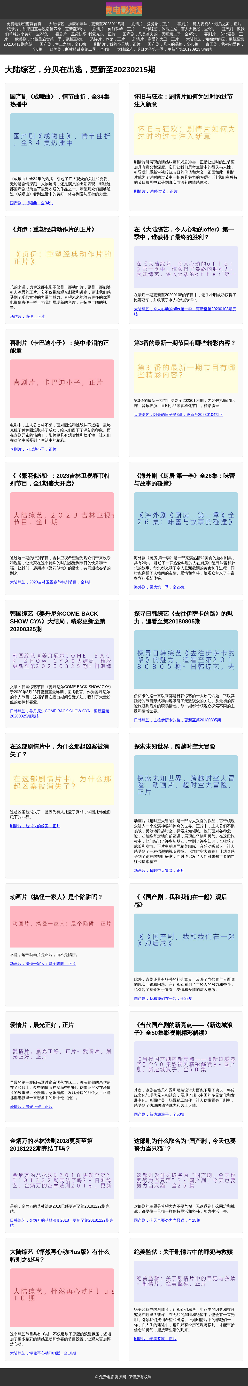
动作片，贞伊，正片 (27, 316)
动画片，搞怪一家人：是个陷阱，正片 (43, 964)
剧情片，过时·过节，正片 (156, 191)
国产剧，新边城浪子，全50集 (159, 1114)
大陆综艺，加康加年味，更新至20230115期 (86, 24)
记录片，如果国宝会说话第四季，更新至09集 (46, 29)
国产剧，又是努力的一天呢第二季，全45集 (160, 34)
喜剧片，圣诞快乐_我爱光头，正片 (85, 34)
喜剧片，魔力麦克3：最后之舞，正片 (209, 24)
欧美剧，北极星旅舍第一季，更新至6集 (49, 39)
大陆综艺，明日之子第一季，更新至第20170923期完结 (164, 49)
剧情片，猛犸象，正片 (150, 24)
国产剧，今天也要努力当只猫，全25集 (167, 1220)
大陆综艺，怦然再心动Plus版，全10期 (43, 1353)
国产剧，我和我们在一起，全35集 (163, 998)
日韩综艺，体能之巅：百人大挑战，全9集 (178, 29)
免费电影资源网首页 (24, 24)
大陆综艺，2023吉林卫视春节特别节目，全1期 (50, 582)
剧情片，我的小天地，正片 (117, 44)
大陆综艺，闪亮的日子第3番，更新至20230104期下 (178, 415)
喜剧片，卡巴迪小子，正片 (33, 449)
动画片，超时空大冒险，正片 (159, 870)
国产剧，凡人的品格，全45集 (173, 44)
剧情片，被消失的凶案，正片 (35, 826)
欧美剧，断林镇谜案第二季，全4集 (80, 49)
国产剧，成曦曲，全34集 (31, 203)
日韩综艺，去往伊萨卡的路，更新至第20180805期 (177, 720)
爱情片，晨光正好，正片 (31, 1107)
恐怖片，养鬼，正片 (107, 39)
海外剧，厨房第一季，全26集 (159, 587)
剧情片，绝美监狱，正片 (155, 1339)
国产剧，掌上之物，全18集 (63, 44)
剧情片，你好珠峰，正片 (113, 29)
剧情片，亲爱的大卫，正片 (155, 39)
